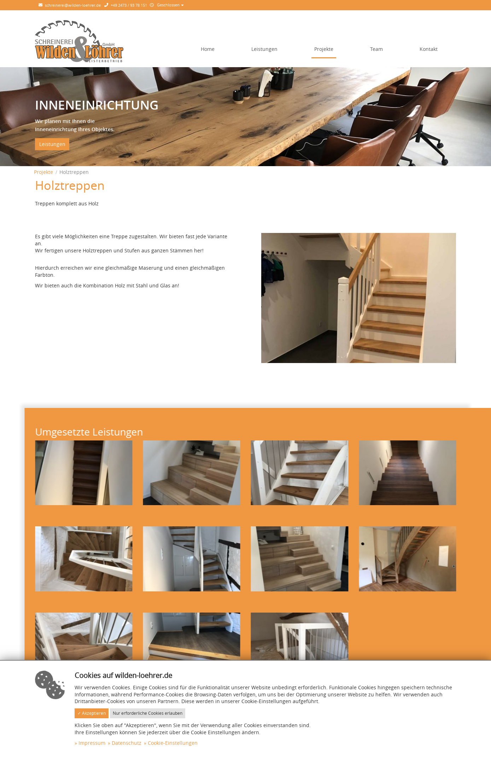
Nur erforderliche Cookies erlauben (147, 713)
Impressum (91, 742)
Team (376, 49)
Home (208, 49)
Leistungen (264, 49)
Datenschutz (126, 742)
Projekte (323, 49)
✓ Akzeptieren (91, 713)
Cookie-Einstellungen (173, 742)
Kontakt (429, 49)
